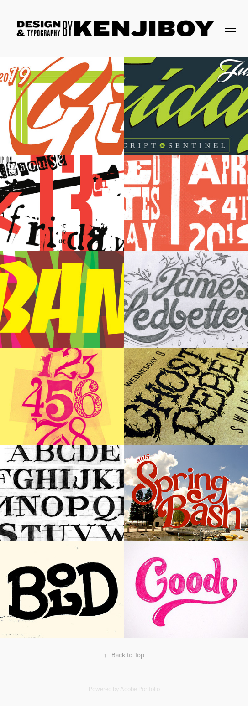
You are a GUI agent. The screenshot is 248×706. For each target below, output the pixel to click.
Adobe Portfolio (140, 689)
